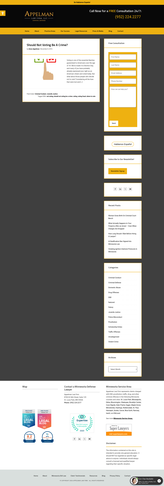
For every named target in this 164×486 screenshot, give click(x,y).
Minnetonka (110, 408)
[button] (2, 13)
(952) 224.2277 (75, 403)
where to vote (90, 96)
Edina (108, 402)
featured (111, 302)
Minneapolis (136, 400)
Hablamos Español (123, 144)
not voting (50, 96)
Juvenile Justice (52, 94)
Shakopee (125, 402)
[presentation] (122, 113)
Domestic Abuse (114, 288)
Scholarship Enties (115, 327)
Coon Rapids (110, 405)
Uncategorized (113, 337)
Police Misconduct (115, 317)
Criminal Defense (114, 283)
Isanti (108, 413)
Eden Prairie (120, 405)
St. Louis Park (126, 400)
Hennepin (109, 410)
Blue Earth (129, 410)
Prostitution (112, 322)
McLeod (117, 413)
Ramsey (136, 410)
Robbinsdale (127, 408)
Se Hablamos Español (82, 2)
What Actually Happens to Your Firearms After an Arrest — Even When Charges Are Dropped (122, 226)
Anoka (116, 410)
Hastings (119, 408)
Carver (121, 410)
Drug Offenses (113, 292)
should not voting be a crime (63, 96)
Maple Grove (136, 405)
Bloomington (115, 402)
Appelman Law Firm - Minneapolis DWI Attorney (39, 16)
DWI (109, 297)
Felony (110, 307)
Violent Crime (113, 342)
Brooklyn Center (135, 402)
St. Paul (136, 408)
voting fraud (82, 96)
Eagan (128, 405)
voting (75, 96)
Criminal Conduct (40, 94)
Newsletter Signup (117, 171)
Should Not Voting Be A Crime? (47, 44)
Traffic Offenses (114, 332)
